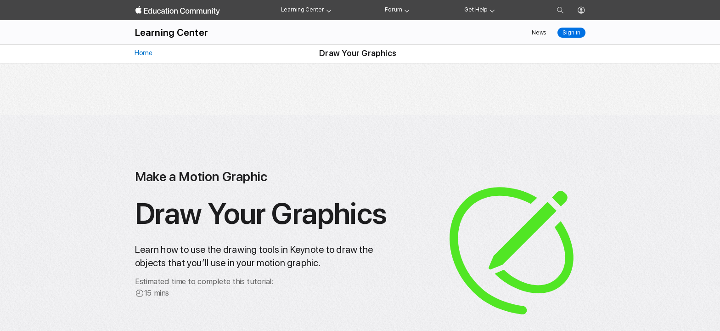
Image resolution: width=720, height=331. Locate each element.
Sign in (571, 32)
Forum (393, 9)
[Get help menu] (492, 10)
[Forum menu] (407, 10)
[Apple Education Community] (177, 10)
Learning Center (302, 9)
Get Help (476, 9)
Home (143, 53)
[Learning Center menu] (328, 10)
